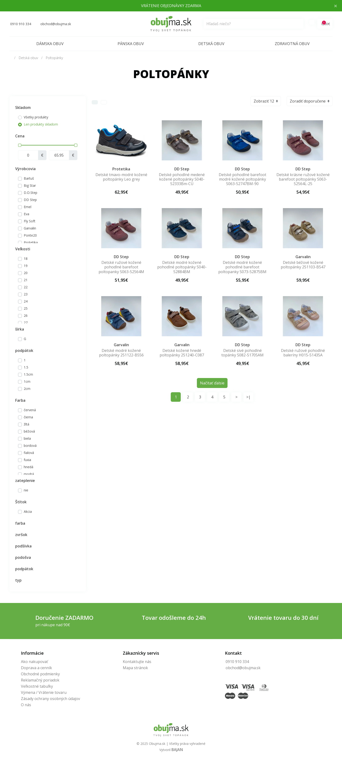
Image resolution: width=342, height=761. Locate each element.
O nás (26, 704)
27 (26, 322)
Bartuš (29, 178)
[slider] (19, 145)
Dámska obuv (50, 43)
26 (26, 315)
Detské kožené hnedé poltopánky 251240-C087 (182, 353)
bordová (30, 445)
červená (30, 410)
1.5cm (28, 374)
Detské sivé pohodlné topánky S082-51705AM (242, 353)
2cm (27, 388)
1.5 (26, 367)
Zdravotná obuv (292, 43)
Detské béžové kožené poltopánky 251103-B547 (303, 265)
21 (26, 280)
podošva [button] (23, 557)
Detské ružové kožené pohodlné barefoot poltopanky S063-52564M (121, 267)
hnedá (28, 467)
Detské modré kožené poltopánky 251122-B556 (121, 353)
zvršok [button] (21, 534)
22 (26, 287)
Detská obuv (211, 43)
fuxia (27, 460)
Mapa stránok (135, 667)
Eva (26, 214)
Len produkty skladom (41, 124)
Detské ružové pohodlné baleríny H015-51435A (303, 353)
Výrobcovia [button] (25, 168)
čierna (28, 417)
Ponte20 (30, 235)
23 (26, 294)
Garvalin (30, 228)
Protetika (31, 242)
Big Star (30, 185)
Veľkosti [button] (22, 249)
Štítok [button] (21, 501)
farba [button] (20, 523)
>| (248, 397)
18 (26, 258)
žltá (26, 424)
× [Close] (335, 5)
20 (26, 273)
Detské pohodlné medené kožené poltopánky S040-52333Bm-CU (182, 179)
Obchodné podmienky (40, 674)
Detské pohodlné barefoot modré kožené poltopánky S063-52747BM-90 (242, 179)
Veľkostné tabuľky (37, 686)
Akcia (28, 511)
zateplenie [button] (25, 480)
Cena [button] (19, 136)
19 (26, 265)
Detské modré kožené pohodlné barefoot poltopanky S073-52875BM (242, 267)
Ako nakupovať (34, 661)
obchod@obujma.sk (243, 667)
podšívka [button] (23, 546)
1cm (27, 381)
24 (26, 301)
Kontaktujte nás (137, 661)
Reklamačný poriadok (40, 680)
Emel (27, 207)
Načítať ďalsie (212, 383)
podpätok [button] (24, 350)
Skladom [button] (23, 107)
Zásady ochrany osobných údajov (50, 698)
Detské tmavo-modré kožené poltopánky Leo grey (121, 177)
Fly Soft (29, 221)
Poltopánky (54, 58)
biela (27, 438)
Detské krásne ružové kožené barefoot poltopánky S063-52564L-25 (303, 179)
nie (26, 490)
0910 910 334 (237, 661)
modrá (29, 474)
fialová (29, 452)
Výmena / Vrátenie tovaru (43, 692)
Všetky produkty (36, 117)
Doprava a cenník (36, 667)
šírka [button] (19, 329)
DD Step (30, 199)
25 (26, 308)
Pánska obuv (131, 43)
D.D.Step (30, 192)
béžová (29, 431)
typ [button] (18, 580)
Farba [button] (20, 400)
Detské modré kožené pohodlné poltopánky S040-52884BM (182, 267)
